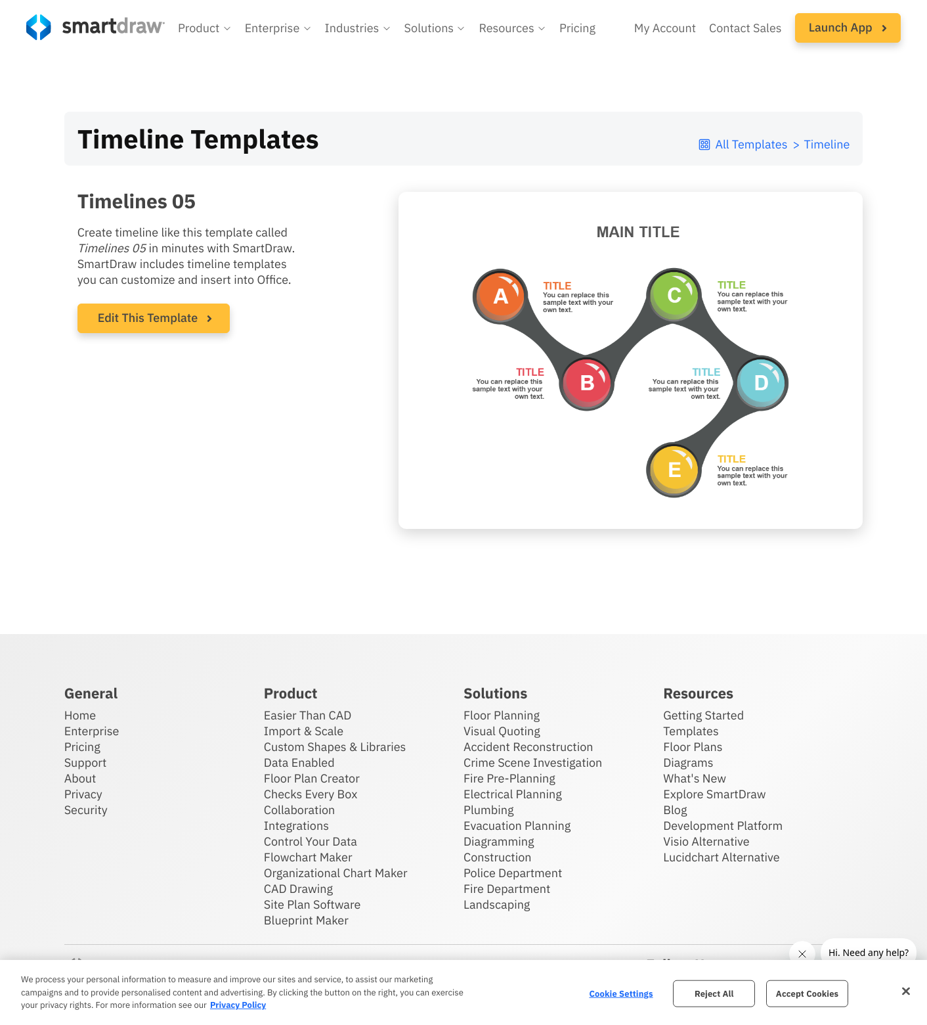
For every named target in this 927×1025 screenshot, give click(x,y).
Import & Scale (303, 731)
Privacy (83, 794)
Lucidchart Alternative (721, 857)
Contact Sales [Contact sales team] (745, 27)
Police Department (513, 872)
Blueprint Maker (306, 920)
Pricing (82, 746)
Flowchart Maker (308, 857)
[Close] (906, 990)
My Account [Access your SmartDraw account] (665, 27)
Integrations (296, 825)
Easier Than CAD (308, 715)
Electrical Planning (513, 794)
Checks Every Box (311, 794)
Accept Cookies (807, 993)
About (80, 778)
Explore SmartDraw (714, 794)
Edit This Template (148, 317)
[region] (463, 992)
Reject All (714, 993)
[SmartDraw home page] (95, 27)
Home (80, 715)
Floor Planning (502, 715)
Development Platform (723, 825)
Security (86, 809)
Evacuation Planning (517, 825)
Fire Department (507, 888)
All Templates (742, 144)
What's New (694, 778)
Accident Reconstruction (528, 746)
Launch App (848, 27)
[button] (205, 28)
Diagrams (688, 762)
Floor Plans (692, 746)
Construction (497, 857)
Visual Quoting (502, 731)
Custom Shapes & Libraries (335, 746)
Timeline (827, 144)
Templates (691, 731)
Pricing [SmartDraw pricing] (577, 27)
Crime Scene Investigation (533, 762)
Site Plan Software (312, 904)
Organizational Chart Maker (336, 872)
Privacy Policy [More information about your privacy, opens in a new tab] (238, 1005)
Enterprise (91, 731)
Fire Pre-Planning (509, 778)
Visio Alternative (706, 841)
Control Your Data (310, 841)
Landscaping (497, 904)
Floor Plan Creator (312, 778)
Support (85, 762)
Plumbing (488, 809)
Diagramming (499, 841)
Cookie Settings (621, 993)
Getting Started (703, 715)
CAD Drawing (298, 888)
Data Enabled (299, 762)
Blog (675, 809)
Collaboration (299, 809)
